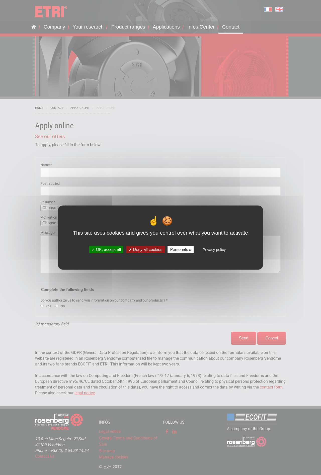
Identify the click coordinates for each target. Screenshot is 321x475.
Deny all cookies (145, 249)
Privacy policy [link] (214, 249)
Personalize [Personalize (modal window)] (180, 249)
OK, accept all (106, 249)
